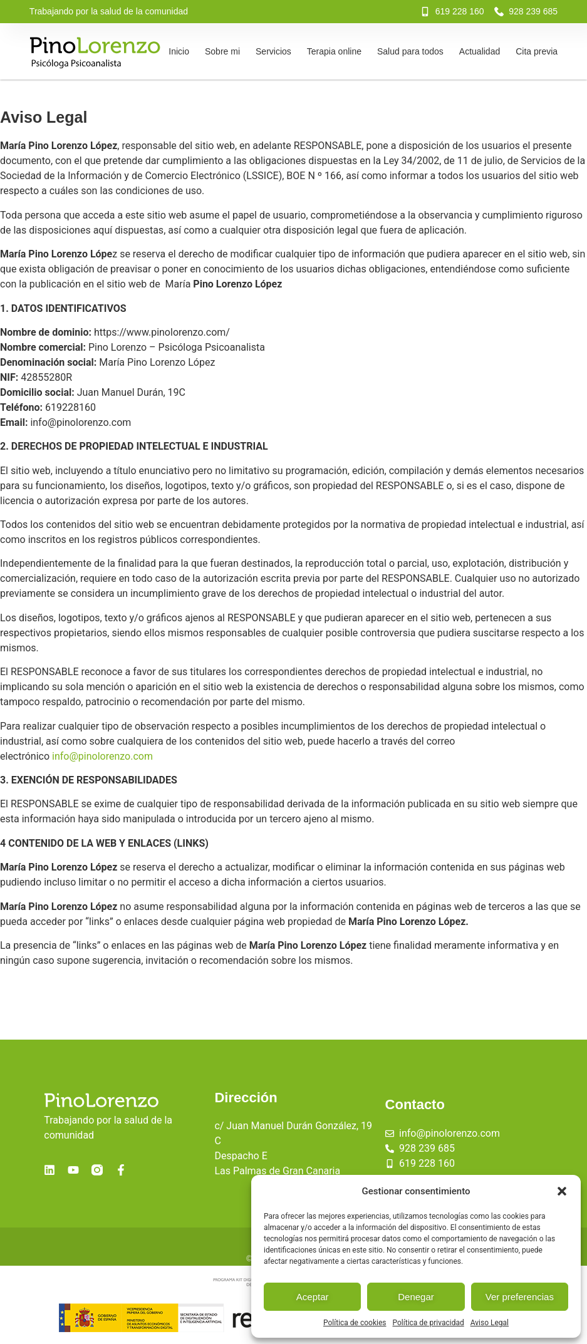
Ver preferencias (520, 1296)
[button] (562, 1191)
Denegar (416, 1296)
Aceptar (312, 1296)
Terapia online (334, 51)
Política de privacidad (428, 1322)
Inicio (179, 51)
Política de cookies (355, 1322)
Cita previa (537, 51)
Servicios (273, 51)
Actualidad (479, 51)
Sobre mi (222, 51)
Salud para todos (410, 51)
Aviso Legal (489, 1322)
